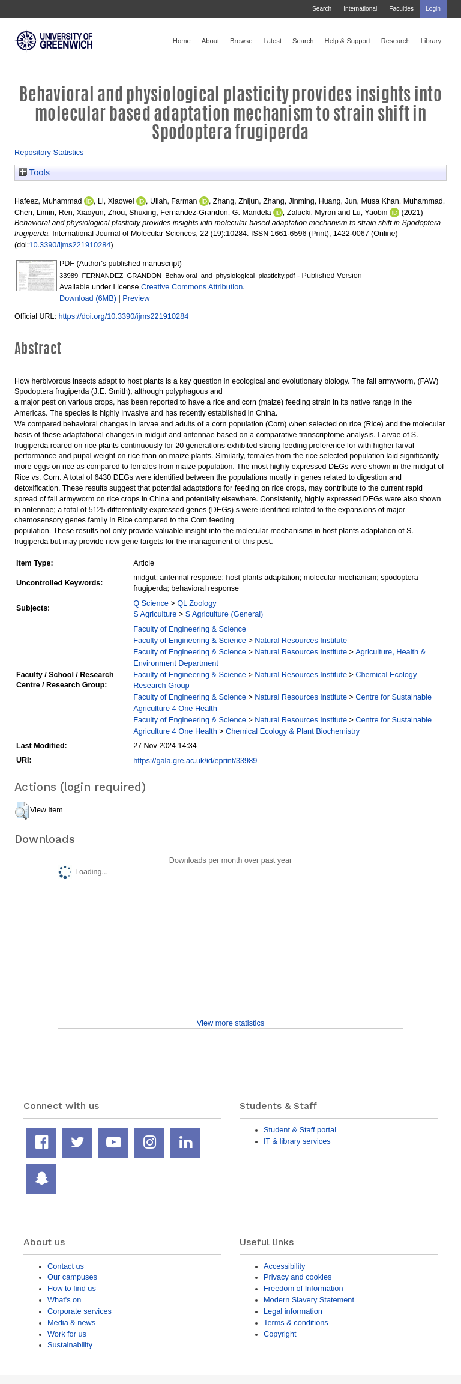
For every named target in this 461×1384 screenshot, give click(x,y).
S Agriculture (154, 613)
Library (431, 40)
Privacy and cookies (297, 1276)
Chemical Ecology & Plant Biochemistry (293, 731)
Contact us (65, 1266)
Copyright (280, 1333)
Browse (241, 40)
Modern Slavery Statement (309, 1299)
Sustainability (69, 1344)
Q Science (151, 603)
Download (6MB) (87, 298)
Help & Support (347, 40)
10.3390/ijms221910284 (69, 244)
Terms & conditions (296, 1322)
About (210, 40)
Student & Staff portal (300, 1129)
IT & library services (297, 1141)
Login (433, 8)
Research (395, 40)
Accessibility (284, 1266)
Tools (34, 172)
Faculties (401, 8)
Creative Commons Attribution (192, 286)
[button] (22, 811)
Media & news (71, 1322)
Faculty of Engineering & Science (189, 628)
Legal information (293, 1311)
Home (182, 40)
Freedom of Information (303, 1288)
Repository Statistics (49, 152)
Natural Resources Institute (301, 640)
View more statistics (230, 1022)
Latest (272, 40)
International (360, 8)
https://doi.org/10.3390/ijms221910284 (123, 316)
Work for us (66, 1333)
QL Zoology (196, 603)
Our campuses (72, 1276)
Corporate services (79, 1311)
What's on (64, 1299)
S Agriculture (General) (224, 613)
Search (321, 8)
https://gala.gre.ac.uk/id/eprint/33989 (195, 760)
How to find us (71, 1288)
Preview (135, 298)
